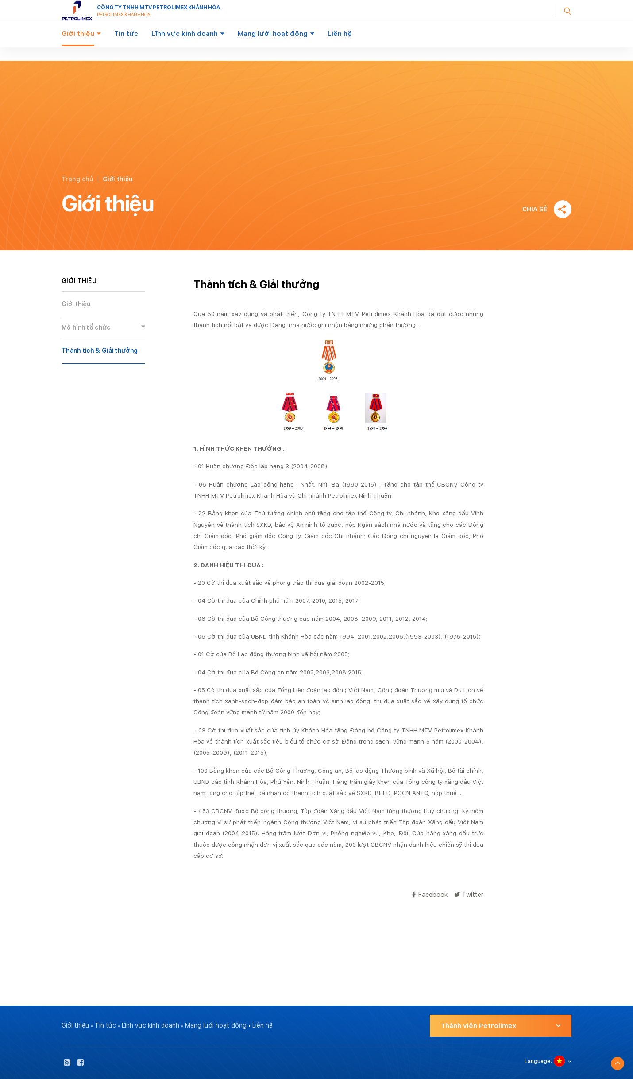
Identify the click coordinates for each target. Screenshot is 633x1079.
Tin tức (126, 34)
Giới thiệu (78, 34)
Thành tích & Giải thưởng (100, 350)
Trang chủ (77, 179)
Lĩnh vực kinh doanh (184, 34)
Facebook (430, 894)
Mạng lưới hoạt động (273, 34)
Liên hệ (340, 34)
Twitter (468, 894)
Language (538, 1061)
